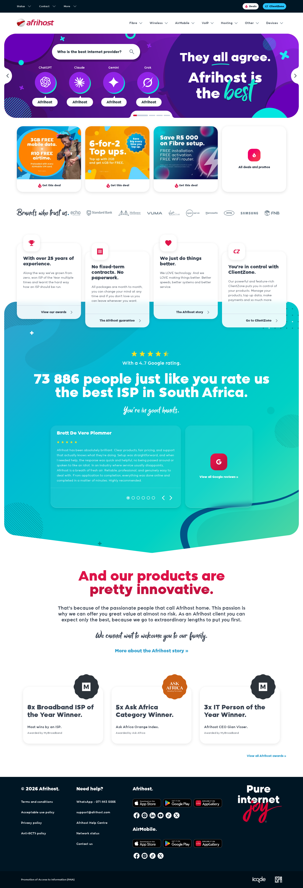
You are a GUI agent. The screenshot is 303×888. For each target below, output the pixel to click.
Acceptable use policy (37, 812)
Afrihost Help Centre (92, 823)
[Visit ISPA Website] (278, 882)
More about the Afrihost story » (151, 651)
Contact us (84, 844)
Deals (250, 6)
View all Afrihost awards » (266, 756)
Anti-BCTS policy (33, 833)
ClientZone (274, 6)
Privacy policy (31, 823)
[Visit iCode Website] (259, 882)
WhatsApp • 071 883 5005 (96, 801)
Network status (87, 833)
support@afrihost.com (93, 812)
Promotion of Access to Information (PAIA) (47, 879)
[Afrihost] (35, 23)
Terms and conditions (37, 801)
